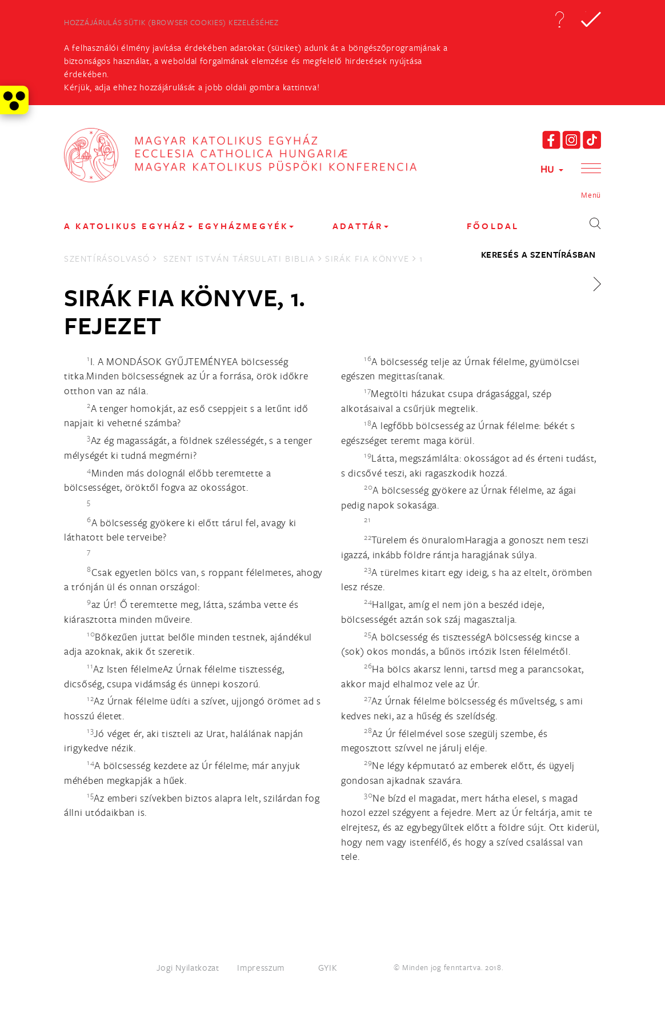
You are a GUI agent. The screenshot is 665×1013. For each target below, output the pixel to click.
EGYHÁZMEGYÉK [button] (246, 226)
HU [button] (551, 168)
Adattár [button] (360, 226)
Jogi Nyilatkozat (188, 967)
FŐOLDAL (493, 226)
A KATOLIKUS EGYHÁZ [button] (128, 226)
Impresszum (261, 967)
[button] (559, 19)
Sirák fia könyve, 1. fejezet (185, 311)
